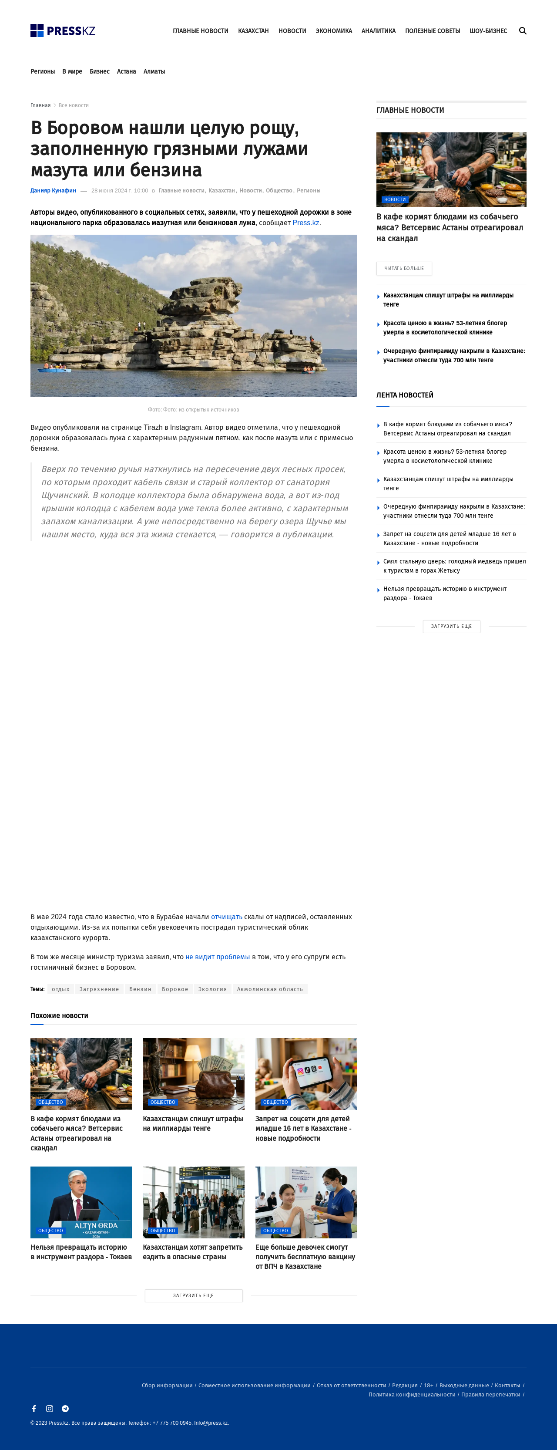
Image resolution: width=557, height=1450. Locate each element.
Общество (280, 190)
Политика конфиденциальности (413, 1394)
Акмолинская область (270, 989)
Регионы (42, 71)
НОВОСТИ (292, 31)
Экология (212, 989)
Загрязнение (99, 989)
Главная (40, 105)
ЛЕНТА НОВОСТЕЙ (404, 395)
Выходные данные (465, 1385)
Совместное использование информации (255, 1385)
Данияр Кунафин (53, 190)
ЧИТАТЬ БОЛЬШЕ (404, 268)
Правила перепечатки (491, 1394)
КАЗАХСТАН (253, 31)
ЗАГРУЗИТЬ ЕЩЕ (193, 1295)
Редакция (405, 1385)
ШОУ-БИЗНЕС (488, 31)
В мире (72, 71)
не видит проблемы (217, 957)
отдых (61, 989)
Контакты (508, 1385)
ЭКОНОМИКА (334, 31)
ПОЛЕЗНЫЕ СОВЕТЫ (432, 31)
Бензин (140, 989)
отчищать (226, 917)
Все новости (74, 105)
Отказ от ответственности (352, 1385)
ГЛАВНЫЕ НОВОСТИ (200, 31)
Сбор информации (168, 1385)
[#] (63, 28)
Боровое (175, 989)
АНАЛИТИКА (379, 31)
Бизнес (100, 71)
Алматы (154, 71)
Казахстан (222, 190)
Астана (126, 71)
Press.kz (305, 223)
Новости (251, 190)
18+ (429, 1385)
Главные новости (182, 190)
